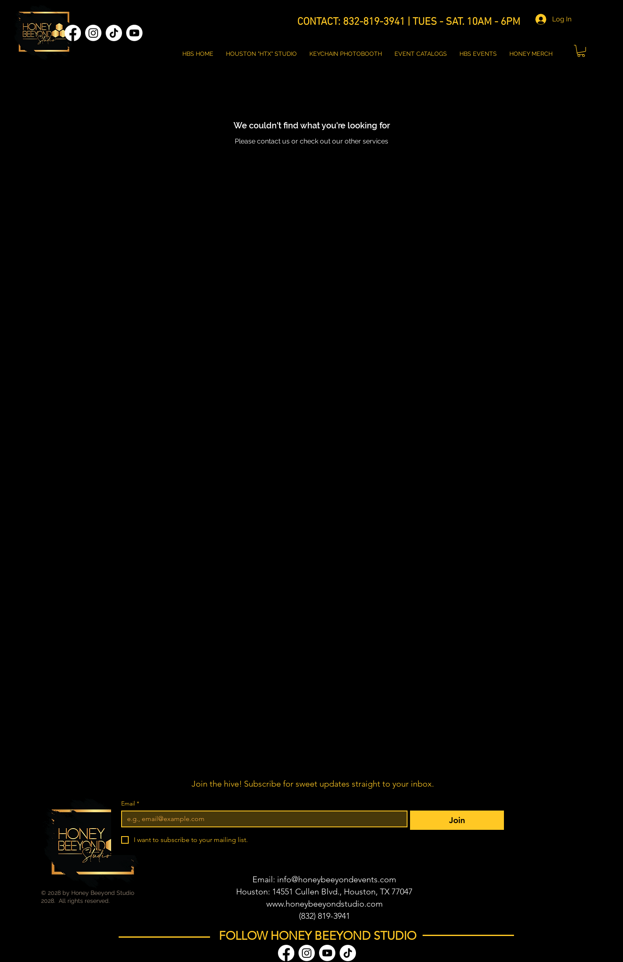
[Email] (262, 818)
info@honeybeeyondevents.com (336, 879)
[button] (581, 51)
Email (130, 803)
